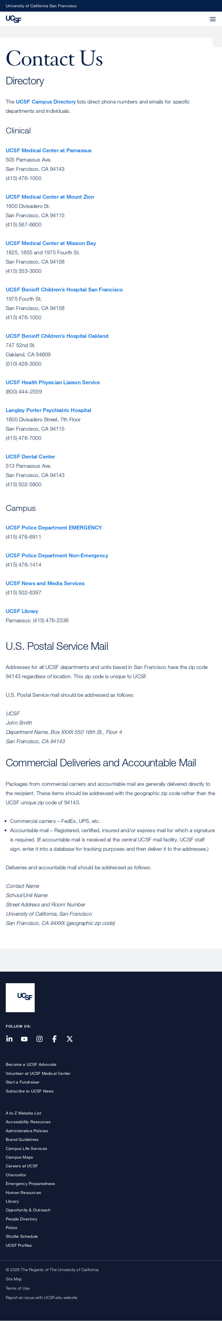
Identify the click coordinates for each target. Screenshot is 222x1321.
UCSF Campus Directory (46, 101)
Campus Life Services (26, 1148)
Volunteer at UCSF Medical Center (38, 1073)
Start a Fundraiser (23, 1081)
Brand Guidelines (22, 1139)
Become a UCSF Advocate (31, 1064)
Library (12, 1201)
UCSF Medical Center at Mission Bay (51, 243)
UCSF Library (22, 611)
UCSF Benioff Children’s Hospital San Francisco (64, 289)
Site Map (14, 1278)
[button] (199, 16)
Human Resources (23, 1192)
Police (11, 1227)
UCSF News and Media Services (45, 583)
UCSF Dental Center (30, 456)
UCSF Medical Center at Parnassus (48, 150)
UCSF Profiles (19, 1245)
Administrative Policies (27, 1130)
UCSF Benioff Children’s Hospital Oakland (57, 336)
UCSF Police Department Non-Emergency (57, 555)
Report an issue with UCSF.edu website (41, 1297)
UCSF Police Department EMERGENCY (54, 527)
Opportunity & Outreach (28, 1209)
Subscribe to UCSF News (29, 1090)
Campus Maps (19, 1157)
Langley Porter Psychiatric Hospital (48, 410)
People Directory (21, 1218)
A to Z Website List (23, 1112)
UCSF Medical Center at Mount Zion (50, 196)
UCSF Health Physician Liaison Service (53, 382)
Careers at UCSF (22, 1165)
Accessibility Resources (28, 1121)
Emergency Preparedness (30, 1183)
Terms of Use (17, 1288)
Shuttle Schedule (22, 1236)
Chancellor (16, 1174)
